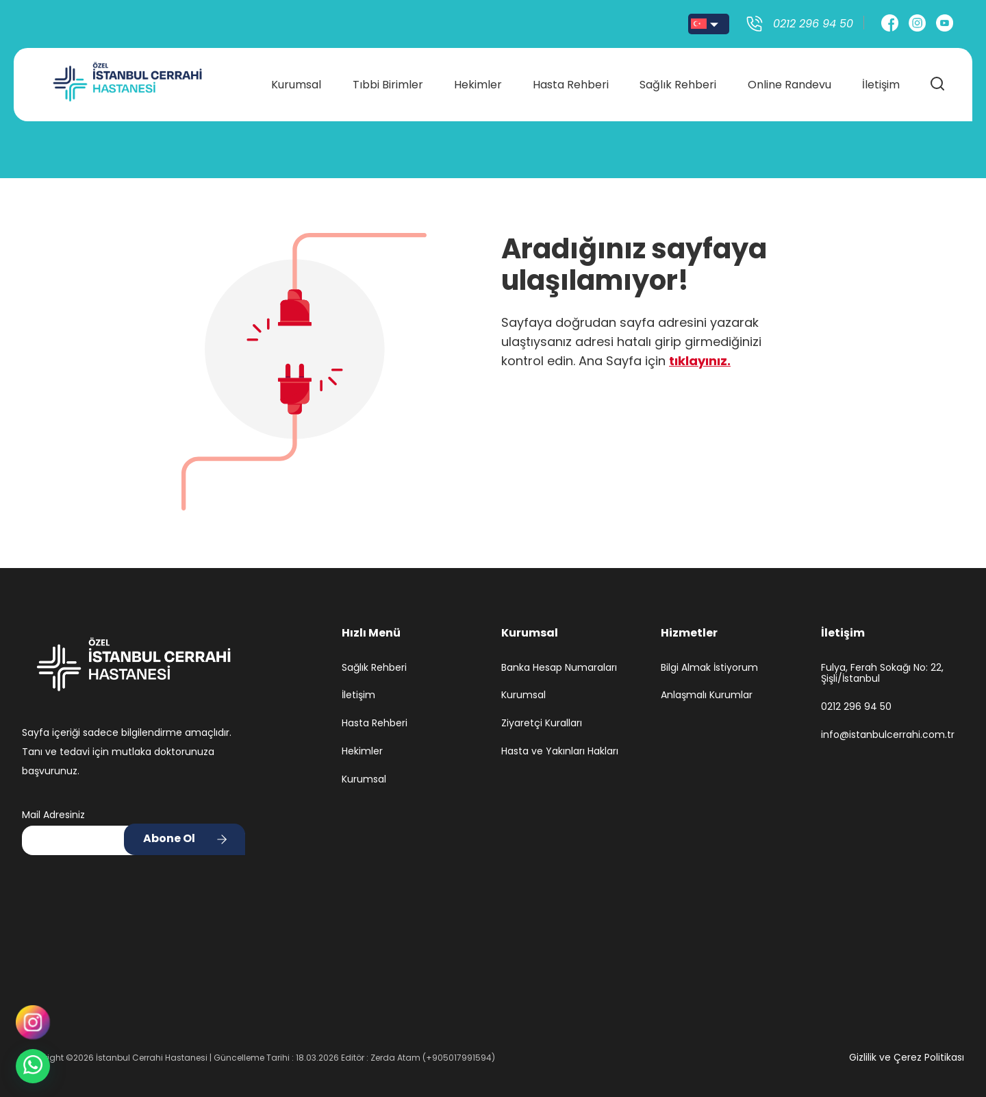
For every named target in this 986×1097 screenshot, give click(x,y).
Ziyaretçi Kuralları (541, 723)
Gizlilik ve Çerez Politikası (906, 1057)
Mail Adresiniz (53, 815)
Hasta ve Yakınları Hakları (559, 751)
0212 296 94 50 (856, 707)
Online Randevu (788, 83)
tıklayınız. (700, 360)
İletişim (879, 83)
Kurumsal (298, 83)
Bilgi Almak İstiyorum (709, 668)
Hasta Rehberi (571, 83)
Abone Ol (169, 838)
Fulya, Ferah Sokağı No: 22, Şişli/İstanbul (882, 673)
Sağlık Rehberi (677, 83)
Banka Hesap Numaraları (559, 668)
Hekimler (478, 83)
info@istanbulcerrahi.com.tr (888, 735)
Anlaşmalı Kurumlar (707, 695)
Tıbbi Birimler (388, 83)
